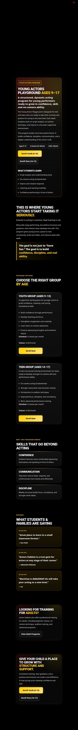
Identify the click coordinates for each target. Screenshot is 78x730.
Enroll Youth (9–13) (30, 153)
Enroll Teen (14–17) (28, 161)
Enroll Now (30, 351)
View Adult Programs (30, 634)
